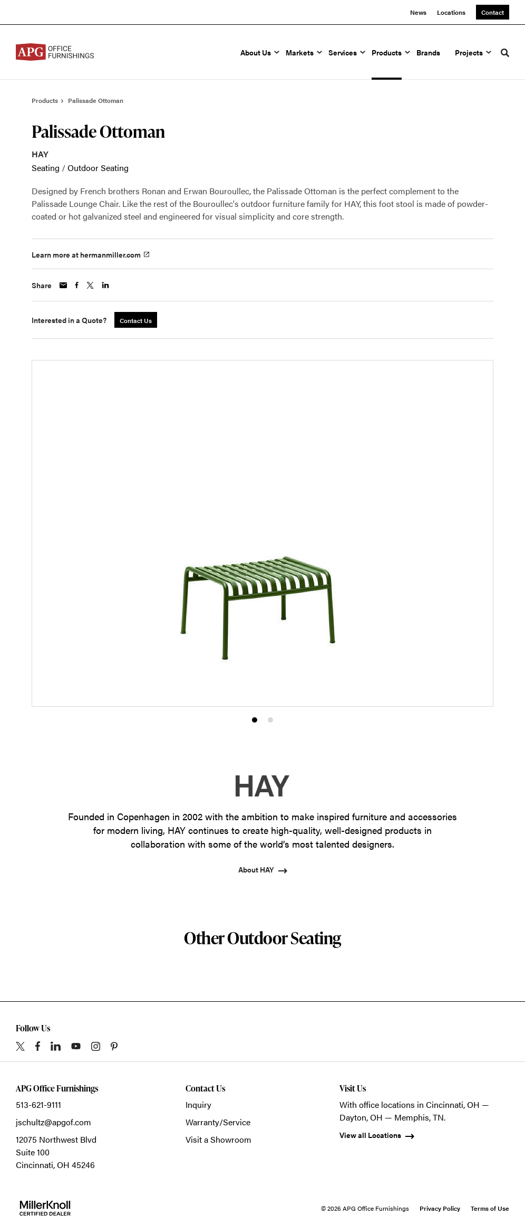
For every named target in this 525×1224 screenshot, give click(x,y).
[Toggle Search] (505, 53)
